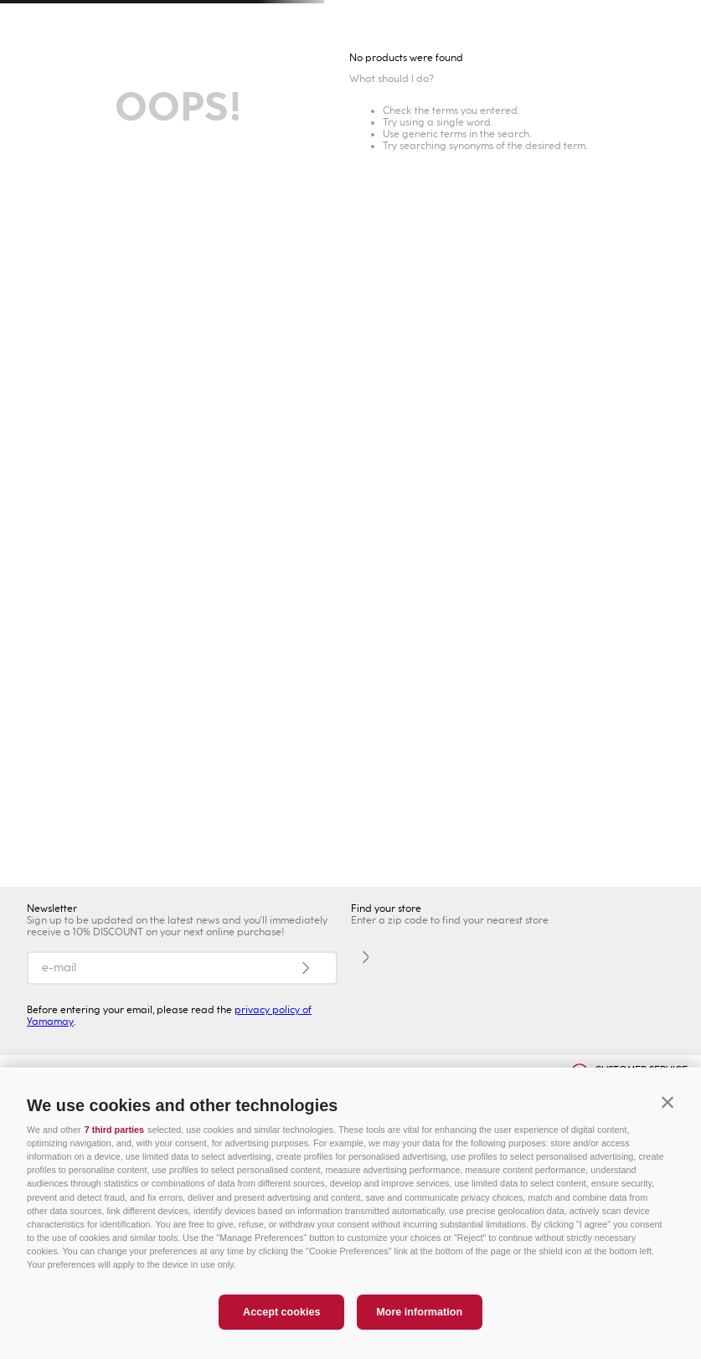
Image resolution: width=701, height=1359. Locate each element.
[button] (667, 1102)
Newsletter (52, 908)
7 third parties (114, 1130)
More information (419, 1312)
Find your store (386, 908)
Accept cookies (281, 1312)
